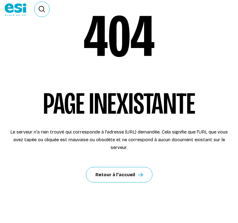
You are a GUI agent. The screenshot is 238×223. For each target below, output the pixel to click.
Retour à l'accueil (119, 174)
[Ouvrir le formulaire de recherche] (42, 9)
